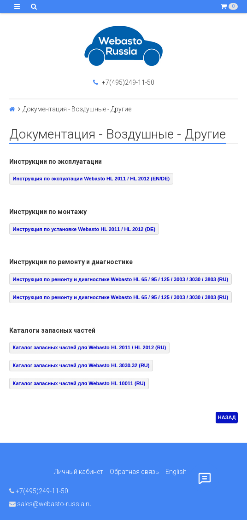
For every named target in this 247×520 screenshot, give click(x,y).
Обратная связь (134, 471)
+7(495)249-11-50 (123, 82)
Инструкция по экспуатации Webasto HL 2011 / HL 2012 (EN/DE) (91, 178)
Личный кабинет (78, 471)
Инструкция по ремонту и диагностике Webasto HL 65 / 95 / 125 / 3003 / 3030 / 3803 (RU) (121, 279)
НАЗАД (227, 417)
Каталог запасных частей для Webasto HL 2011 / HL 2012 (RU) (89, 347)
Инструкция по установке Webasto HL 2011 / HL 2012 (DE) (84, 229)
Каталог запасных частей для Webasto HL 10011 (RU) (79, 383)
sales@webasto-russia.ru (50, 504)
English (176, 471)
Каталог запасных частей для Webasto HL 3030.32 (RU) (81, 365)
